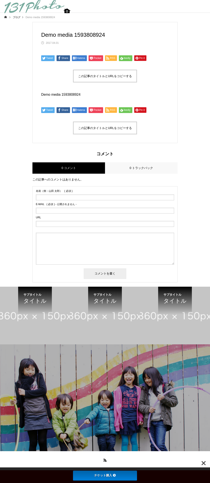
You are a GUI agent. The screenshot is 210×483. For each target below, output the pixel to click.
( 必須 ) (54, 191)
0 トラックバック (141, 168)
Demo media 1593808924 (60, 94)
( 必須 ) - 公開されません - (56, 204)
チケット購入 (105, 475)
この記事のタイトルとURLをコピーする (105, 76)
